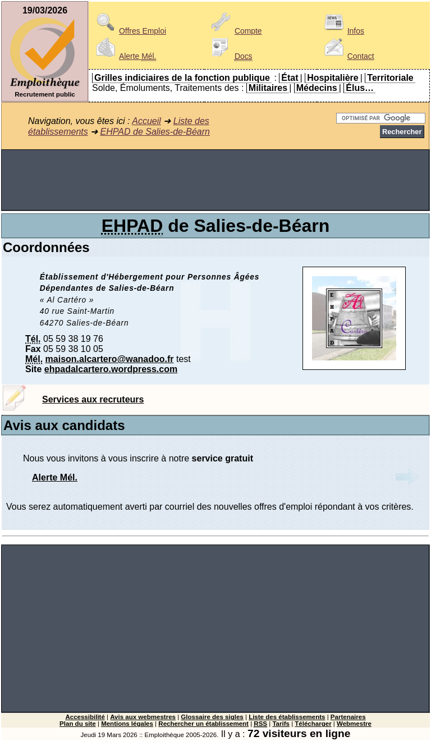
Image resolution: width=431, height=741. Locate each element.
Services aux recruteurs (93, 399)
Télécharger (313, 723)
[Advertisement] (215, 180)
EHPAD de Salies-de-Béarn (155, 131)
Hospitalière (333, 78)
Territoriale (390, 78)
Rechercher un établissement (203, 723)
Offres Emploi (129, 30)
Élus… (360, 88)
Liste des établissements (287, 716)
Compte (235, 30)
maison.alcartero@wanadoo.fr (109, 359)
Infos (342, 30)
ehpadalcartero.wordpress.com (110, 369)
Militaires (268, 88)
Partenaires (348, 716)
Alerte (124, 56)
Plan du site (77, 723)
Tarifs (281, 723)
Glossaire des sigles (212, 716)
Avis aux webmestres (143, 716)
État (289, 78)
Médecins (316, 88)
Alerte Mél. (54, 477)
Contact (347, 56)
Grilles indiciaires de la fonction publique (182, 78)
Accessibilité (84, 716)
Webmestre (354, 723)
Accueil (146, 121)
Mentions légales (127, 723)
